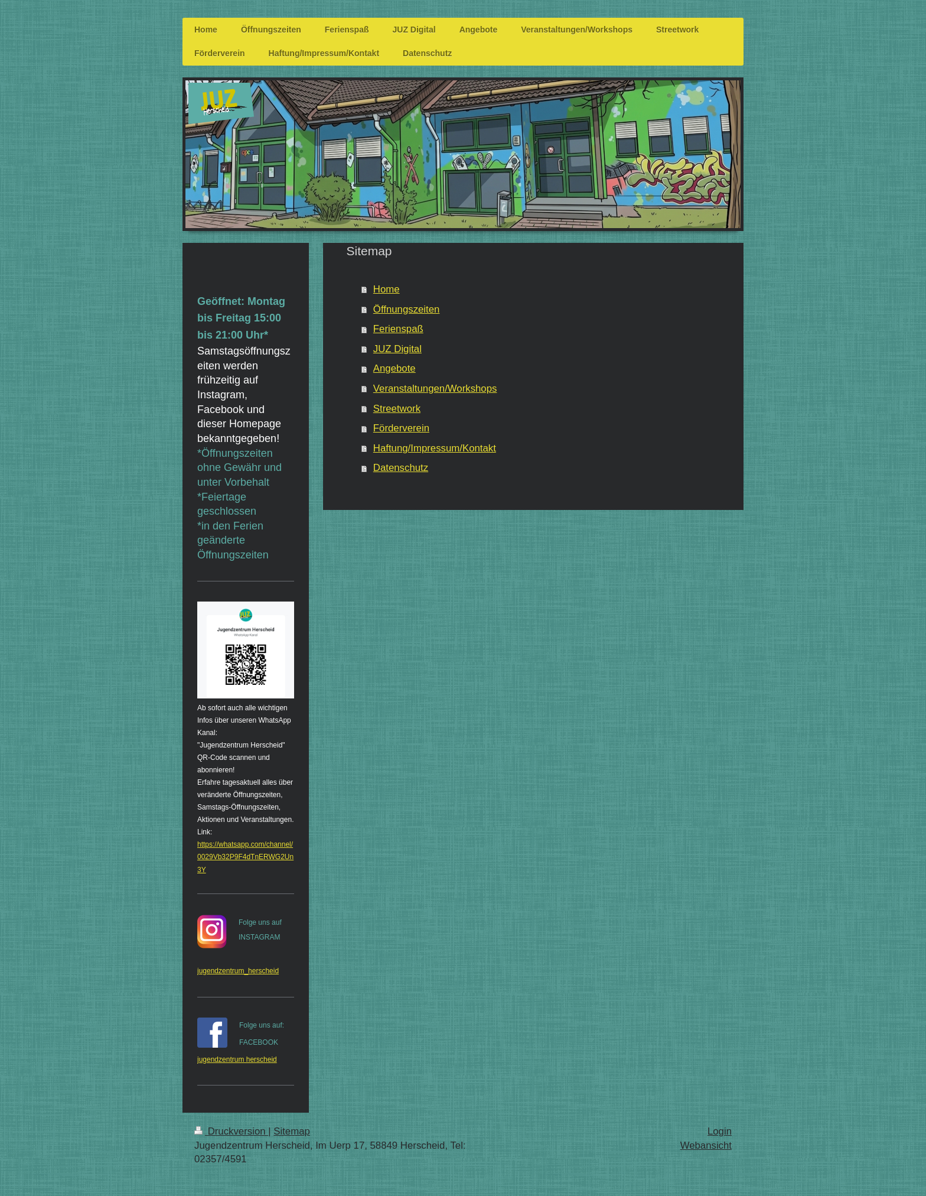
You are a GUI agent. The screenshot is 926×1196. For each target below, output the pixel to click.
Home (386, 289)
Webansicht (706, 1145)
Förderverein (401, 428)
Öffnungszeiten (406, 309)
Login (719, 1131)
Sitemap (291, 1131)
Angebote (394, 368)
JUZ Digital (397, 349)
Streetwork (396, 408)
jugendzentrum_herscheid (238, 971)
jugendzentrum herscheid (237, 1059)
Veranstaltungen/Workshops (435, 388)
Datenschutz (400, 467)
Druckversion (231, 1131)
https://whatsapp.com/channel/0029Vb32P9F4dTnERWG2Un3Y (245, 856)
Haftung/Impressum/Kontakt (434, 448)
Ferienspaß (398, 328)
